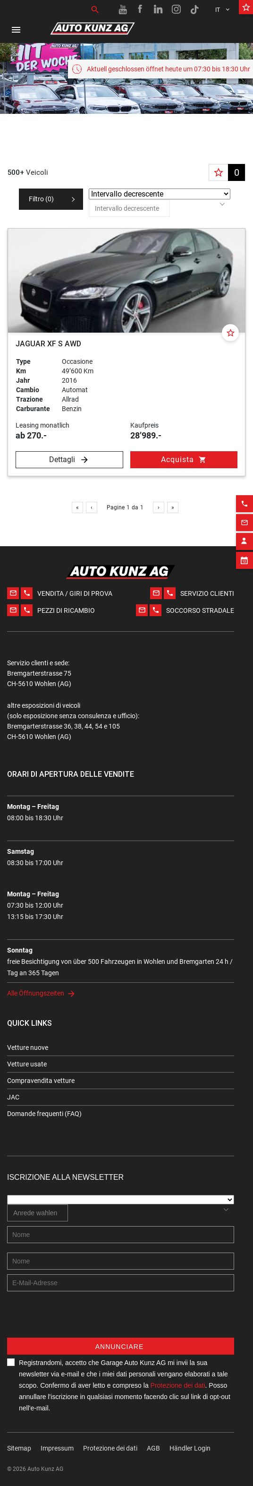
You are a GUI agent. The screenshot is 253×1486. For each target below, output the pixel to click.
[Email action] (244, 505)
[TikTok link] (194, 9)
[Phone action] (244, 486)
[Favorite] (230, 332)
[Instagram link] (176, 9)
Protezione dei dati (110, 1448)
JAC (13, 1097)
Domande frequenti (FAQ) (44, 1113)
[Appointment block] (244, 543)
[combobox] (129, 208)
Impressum (57, 1448)
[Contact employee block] (244, 524)
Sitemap (19, 1448)
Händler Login (190, 1448)
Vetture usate (27, 1064)
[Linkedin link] (158, 9)
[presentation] (79, 1319)
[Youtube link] (122, 9)
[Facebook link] (140, 9)
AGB (153, 1448)
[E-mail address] (120, 1282)
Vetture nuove (27, 1047)
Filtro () (41, 199)
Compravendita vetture (41, 1080)
